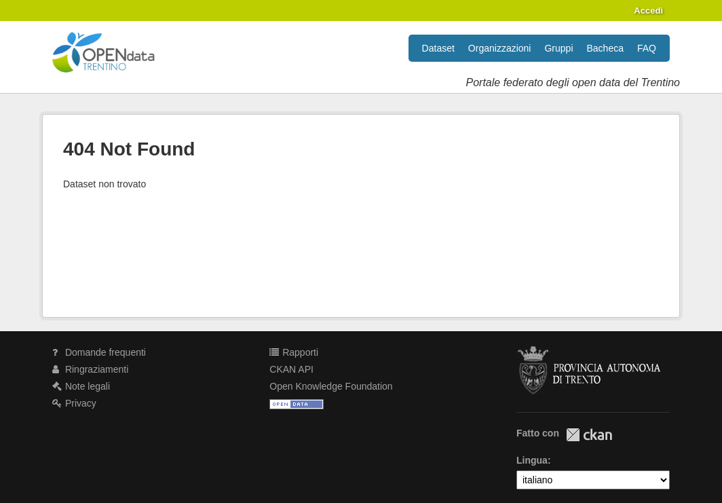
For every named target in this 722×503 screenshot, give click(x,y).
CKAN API (291, 369)
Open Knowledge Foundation (330, 386)
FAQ (646, 48)
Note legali (81, 386)
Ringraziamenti (90, 369)
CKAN (589, 435)
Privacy (74, 403)
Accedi (648, 10)
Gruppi (558, 48)
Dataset (438, 48)
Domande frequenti (99, 352)
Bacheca (605, 48)
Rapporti (293, 352)
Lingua (532, 460)
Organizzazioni (499, 48)
